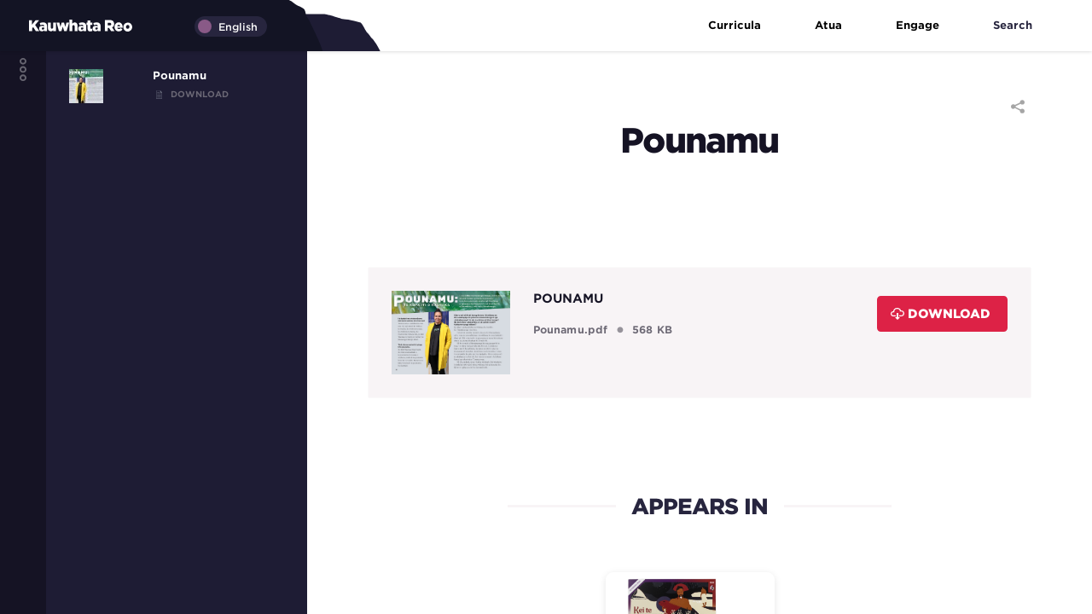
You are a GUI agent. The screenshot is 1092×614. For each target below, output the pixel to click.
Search (1024, 26)
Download (940, 313)
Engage (929, 26)
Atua (840, 26)
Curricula (746, 26)
